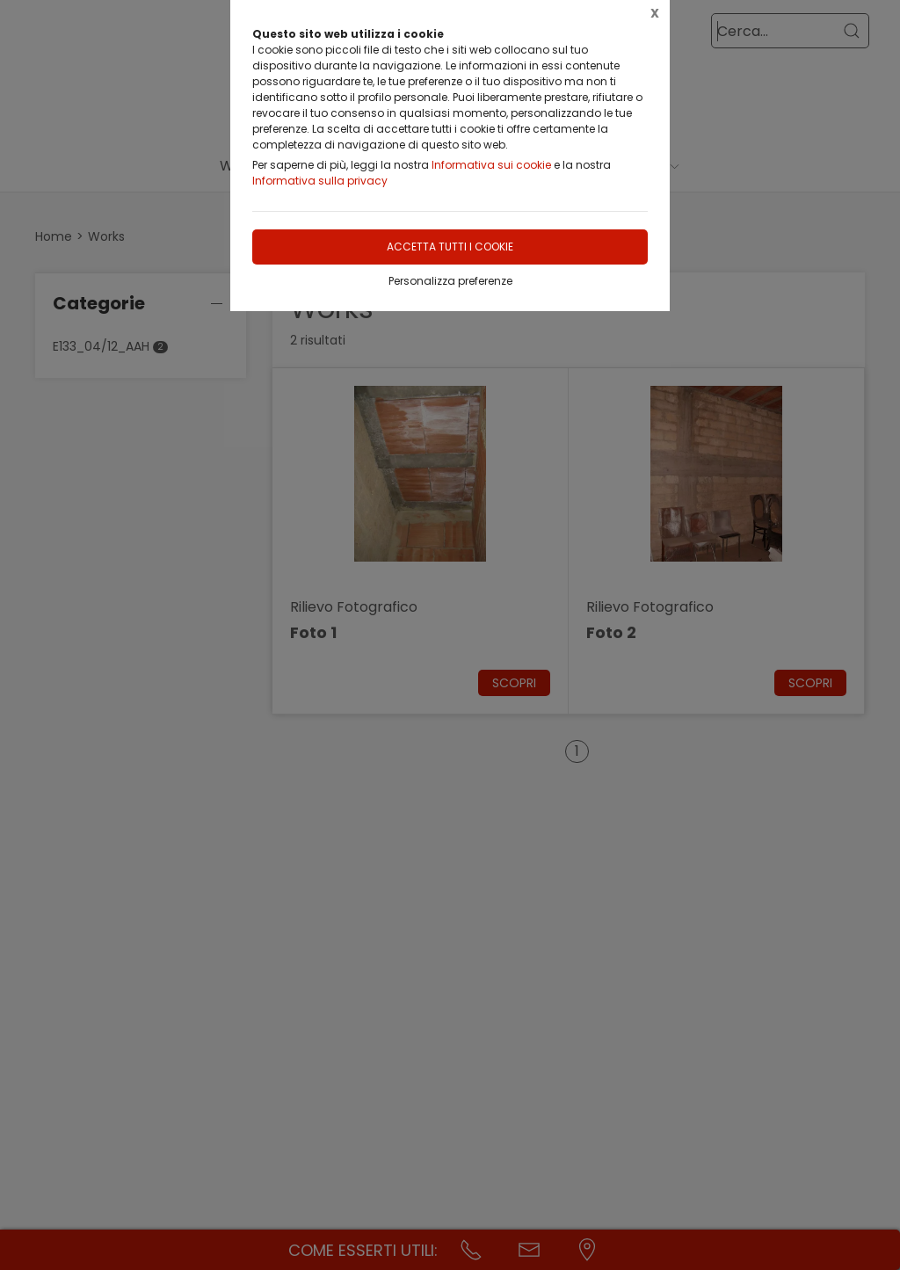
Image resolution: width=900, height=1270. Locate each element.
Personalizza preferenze (450, 280)
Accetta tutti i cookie (450, 246)
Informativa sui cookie (491, 164)
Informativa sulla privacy (320, 180)
